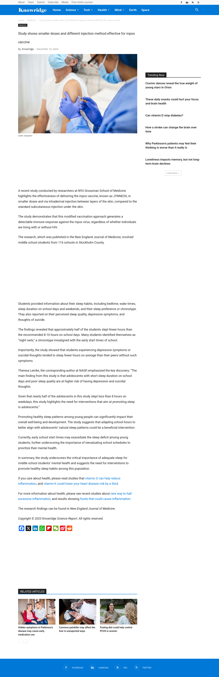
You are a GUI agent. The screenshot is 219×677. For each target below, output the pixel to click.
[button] (197, 10)
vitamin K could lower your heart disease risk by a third (81, 483)
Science (72, 10)
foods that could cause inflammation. (105, 499)
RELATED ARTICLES (32, 591)
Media (65, 2)
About (21, 2)
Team (31, 2)
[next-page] (26, 641)
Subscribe (53, 2)
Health (104, 10)
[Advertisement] (77, 163)
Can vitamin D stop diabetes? (164, 115)
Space (145, 10)
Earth (133, 10)
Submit (40, 2)
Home (57, 10)
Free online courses (82, 2)
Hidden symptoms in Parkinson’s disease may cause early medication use (35, 631)
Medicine (31, 20)
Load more (173, 173)
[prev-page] (20, 641)
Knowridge (28, 49)
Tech (88, 10)
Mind (119, 10)
